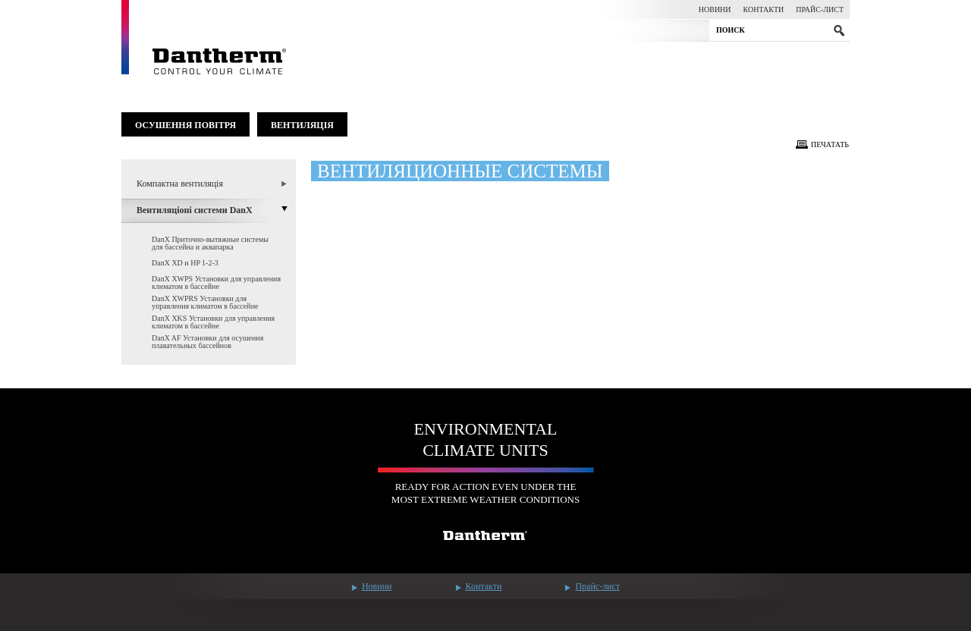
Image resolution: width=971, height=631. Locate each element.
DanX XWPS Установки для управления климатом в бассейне (216, 282)
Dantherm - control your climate (204, 37)
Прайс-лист (820, 9)
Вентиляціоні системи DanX (195, 210)
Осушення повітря (185, 125)
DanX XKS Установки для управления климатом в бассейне (213, 322)
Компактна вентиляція (180, 183)
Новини (715, 9)
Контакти (763, 9)
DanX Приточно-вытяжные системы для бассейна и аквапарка (210, 243)
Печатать (830, 144)
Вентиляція (302, 125)
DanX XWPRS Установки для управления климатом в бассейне (205, 302)
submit (839, 30)
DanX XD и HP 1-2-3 (185, 263)
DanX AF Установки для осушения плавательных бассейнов (207, 342)
